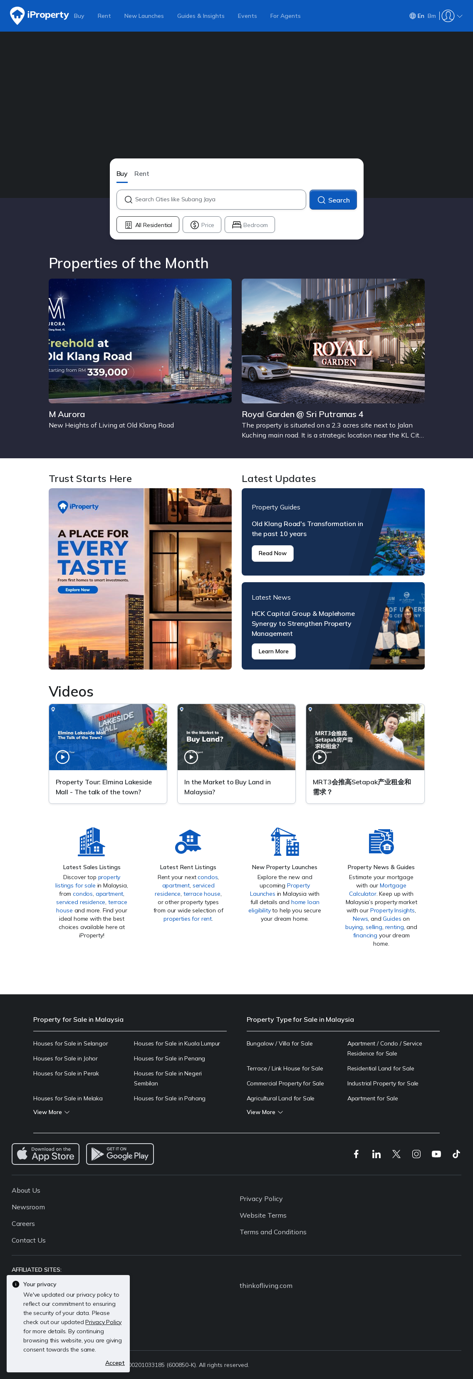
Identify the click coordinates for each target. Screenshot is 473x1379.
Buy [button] (122, 173)
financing (365, 935)
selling (374, 927)
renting (394, 927)
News (360, 918)
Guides (392, 918)
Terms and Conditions (273, 1232)
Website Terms (263, 1215)
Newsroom (28, 1207)
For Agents (285, 16)
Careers (23, 1223)
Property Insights (392, 910)
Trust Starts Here (140, 579)
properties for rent (187, 918)
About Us (26, 1190)
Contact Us (29, 1240)
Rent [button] (141, 173)
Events (247, 16)
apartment (110, 893)
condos (83, 893)
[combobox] (220, 199)
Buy (79, 16)
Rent (104, 16)
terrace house (201, 893)
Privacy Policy (261, 1198)
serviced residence (80, 902)
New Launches (144, 16)
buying (354, 927)
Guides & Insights (201, 16)
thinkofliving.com (266, 1285)
